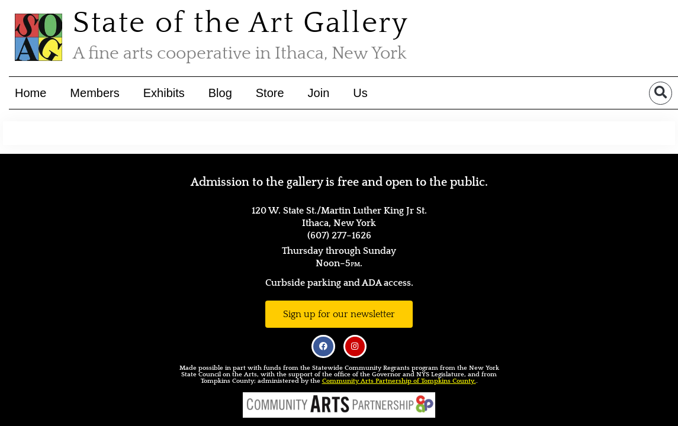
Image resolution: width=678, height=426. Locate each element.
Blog (220, 92)
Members (94, 92)
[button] (660, 92)
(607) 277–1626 (339, 235)
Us (360, 92)
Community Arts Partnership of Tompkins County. (399, 381)
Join (318, 92)
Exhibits (164, 92)
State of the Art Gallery (241, 23)
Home (30, 92)
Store (270, 92)
